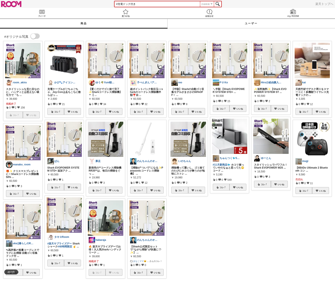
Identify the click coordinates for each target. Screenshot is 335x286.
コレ (16, 194)
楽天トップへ (324, 4)
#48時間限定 (65, 246)
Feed (42, 13)
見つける (126, 13)
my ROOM (293, 13)
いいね (33, 194)
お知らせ (209, 13)
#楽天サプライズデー (59, 243)
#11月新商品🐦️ (222, 164)
